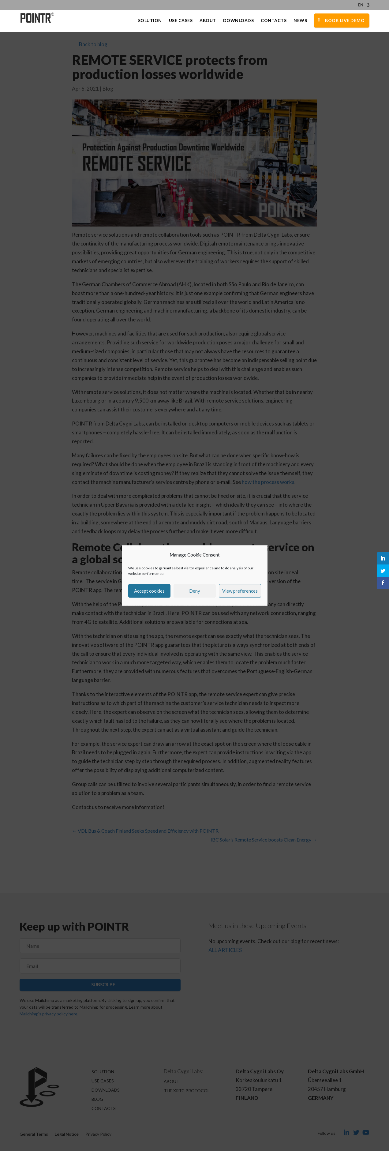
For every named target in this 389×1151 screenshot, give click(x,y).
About (208, 20)
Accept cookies (149, 591)
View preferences (240, 591)
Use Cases (181, 20)
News (300, 20)
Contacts (273, 20)
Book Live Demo (345, 20)
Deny (194, 591)
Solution (150, 20)
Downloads (238, 20)
